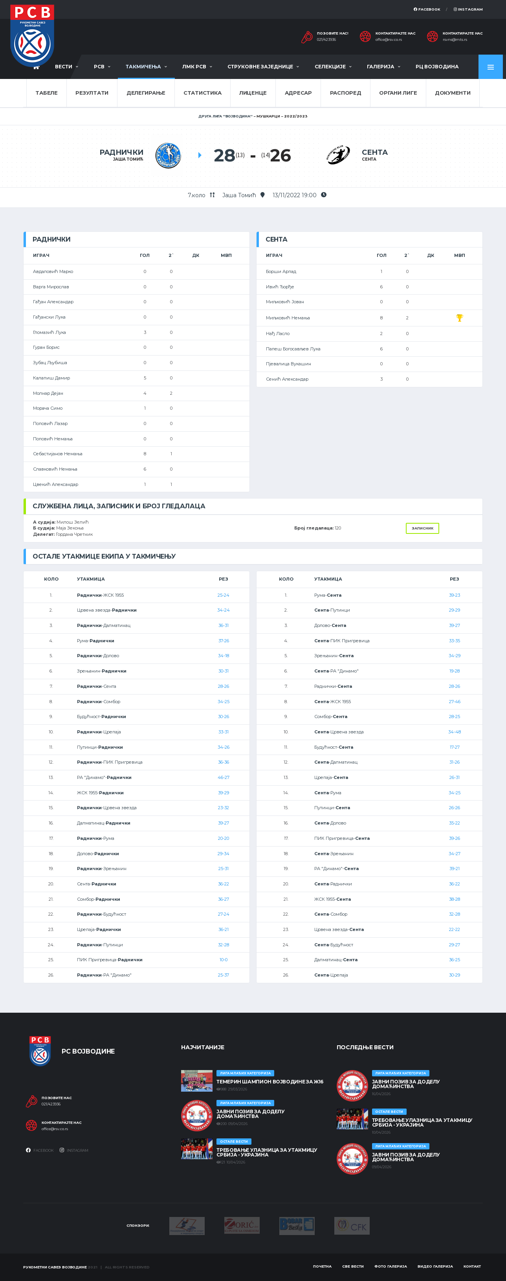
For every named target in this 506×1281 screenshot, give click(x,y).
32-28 (223, 944)
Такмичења (143, 67)
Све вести (353, 1266)
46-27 (223, 777)
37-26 (223, 640)
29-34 (223, 853)
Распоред (345, 93)
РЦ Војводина (437, 67)
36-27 (223, 899)
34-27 (454, 853)
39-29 (223, 792)
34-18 (223, 655)
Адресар (298, 93)
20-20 (223, 838)
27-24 (223, 914)
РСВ (99, 67)
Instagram (468, 9)
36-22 (223, 884)
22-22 (454, 929)
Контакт (472, 1266)
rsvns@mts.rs (455, 40)
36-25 (454, 959)
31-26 (454, 762)
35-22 (454, 823)
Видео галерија (435, 1266)
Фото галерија (390, 1266)
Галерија (380, 67)
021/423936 (326, 40)
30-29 (454, 975)
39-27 (223, 823)
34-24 (223, 610)
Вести (63, 67)
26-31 (454, 777)
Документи (453, 93)
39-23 (454, 595)
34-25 (223, 701)
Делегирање (145, 93)
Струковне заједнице (260, 67)
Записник (422, 528)
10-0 (223, 959)
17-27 (455, 747)
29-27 (454, 944)
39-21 (454, 868)
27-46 (454, 701)
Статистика (202, 93)
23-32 (223, 807)
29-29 (454, 610)
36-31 (223, 625)
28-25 (454, 716)
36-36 (223, 762)
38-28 (454, 899)
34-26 (223, 747)
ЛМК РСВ (194, 67)
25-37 (223, 975)
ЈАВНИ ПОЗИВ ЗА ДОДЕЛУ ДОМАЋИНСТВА (250, 1114)
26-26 (454, 807)
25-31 (223, 868)
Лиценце (253, 93)
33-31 (223, 732)
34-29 (454, 655)
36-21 (223, 929)
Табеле (46, 93)
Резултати (91, 93)
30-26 (223, 716)
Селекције (330, 67)
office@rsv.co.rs (389, 40)
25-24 (223, 595)
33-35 (454, 640)
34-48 (454, 732)
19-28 (454, 671)
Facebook (427, 9)
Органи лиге (398, 93)
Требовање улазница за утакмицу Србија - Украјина (266, 1152)
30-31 (223, 671)
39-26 (454, 838)
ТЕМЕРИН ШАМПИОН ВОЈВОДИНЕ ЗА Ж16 (269, 1082)
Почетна (322, 1266)
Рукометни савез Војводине (55, 1267)
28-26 (223, 686)
